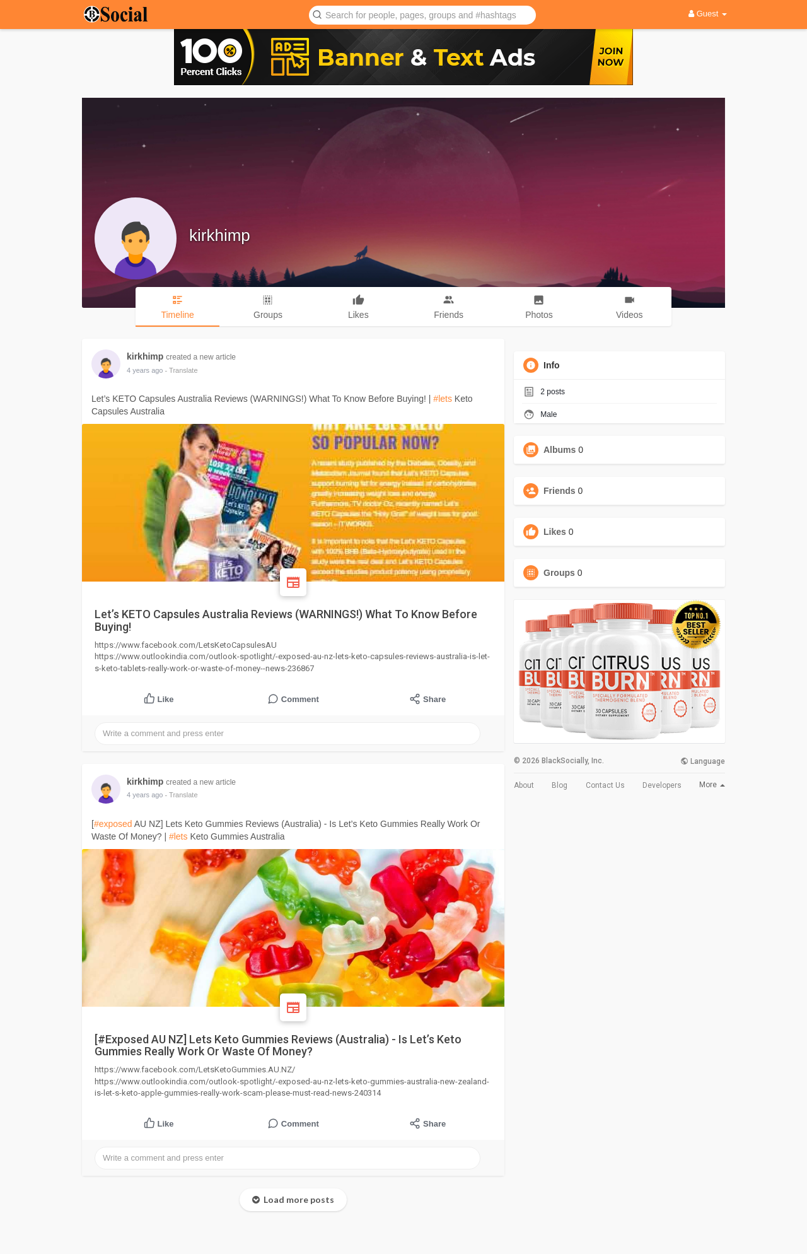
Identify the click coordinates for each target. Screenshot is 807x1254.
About (524, 785)
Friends (559, 491)
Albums (559, 450)
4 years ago (145, 370)
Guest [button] (707, 13)
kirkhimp (219, 235)
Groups (559, 573)
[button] (422, 14)
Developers (662, 785)
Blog (559, 785)
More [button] (712, 784)
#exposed (113, 824)
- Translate (181, 370)
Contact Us (605, 785)
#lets (442, 399)
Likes (554, 532)
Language (702, 761)
